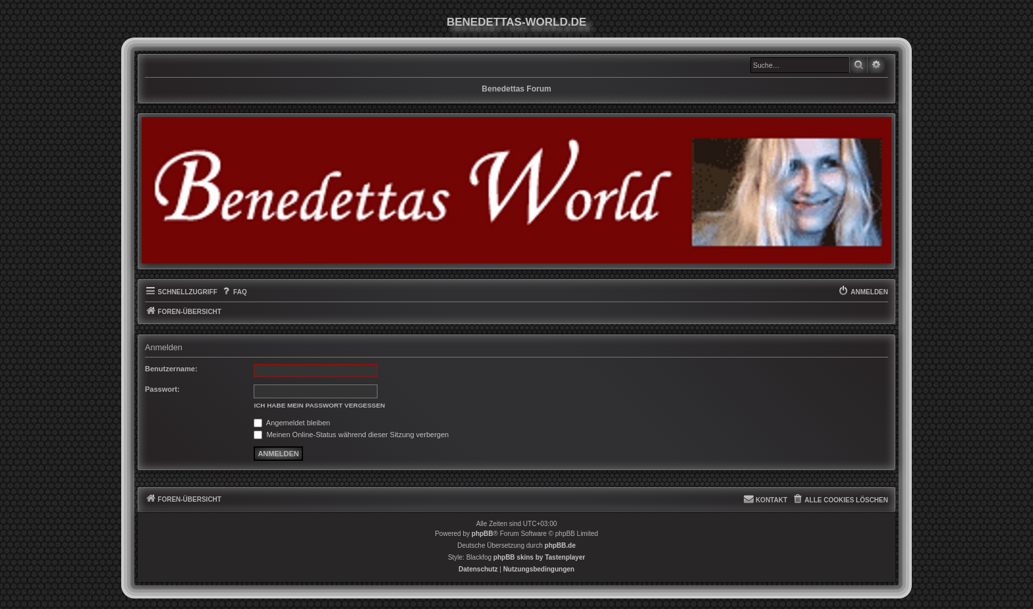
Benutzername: (171, 369)
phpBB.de (560, 545)
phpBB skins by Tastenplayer (539, 557)
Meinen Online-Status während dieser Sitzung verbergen (351, 434)
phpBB (482, 533)
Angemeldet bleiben (292, 423)
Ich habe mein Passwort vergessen (319, 405)
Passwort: (162, 389)
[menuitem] (234, 292)
